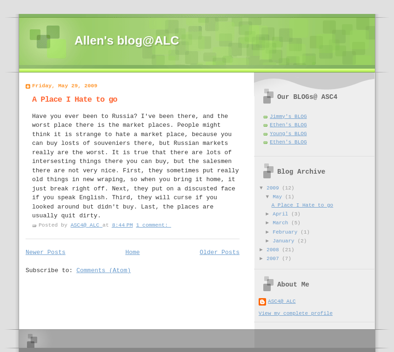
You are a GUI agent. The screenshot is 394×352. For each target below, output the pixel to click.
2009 (274, 188)
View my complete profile (296, 313)
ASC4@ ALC (282, 301)
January (285, 241)
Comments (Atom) (103, 270)
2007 (274, 258)
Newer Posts (46, 252)
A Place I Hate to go (74, 99)
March (282, 223)
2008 (274, 250)
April (282, 214)
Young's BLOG (288, 134)
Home (132, 252)
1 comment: (153, 225)
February (287, 232)
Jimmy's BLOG (288, 116)
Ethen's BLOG (288, 125)
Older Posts (220, 252)
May (279, 197)
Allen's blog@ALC (126, 40)
